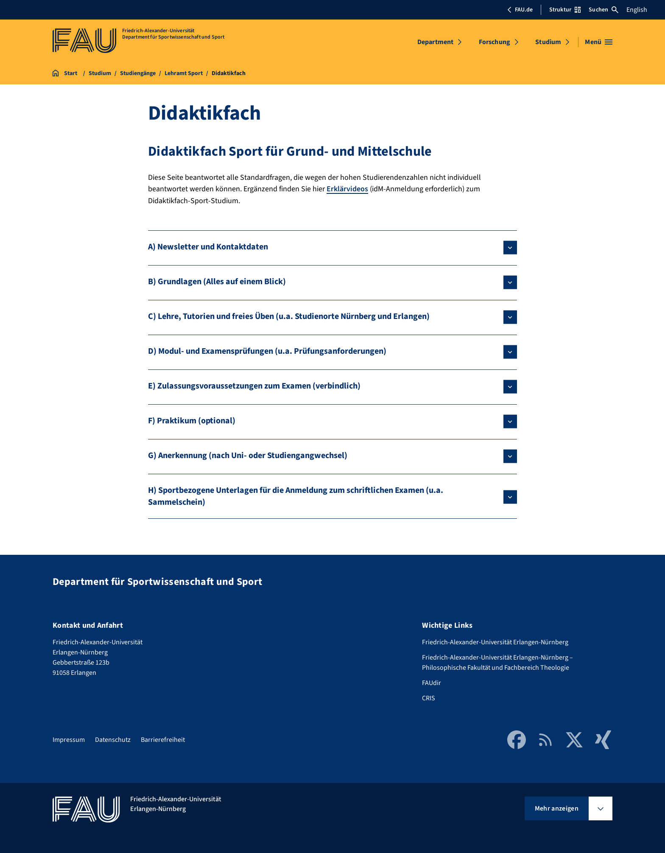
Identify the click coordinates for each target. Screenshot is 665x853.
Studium (548, 42)
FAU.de (520, 10)
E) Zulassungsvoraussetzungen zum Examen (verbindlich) (254, 386)
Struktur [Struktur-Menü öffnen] (565, 10)
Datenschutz (113, 739)
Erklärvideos (347, 189)
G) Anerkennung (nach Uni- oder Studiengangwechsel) (247, 455)
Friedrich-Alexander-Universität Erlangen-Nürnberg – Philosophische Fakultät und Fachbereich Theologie (497, 662)
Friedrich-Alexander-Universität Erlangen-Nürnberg (495, 641)
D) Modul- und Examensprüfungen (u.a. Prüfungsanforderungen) (267, 351)
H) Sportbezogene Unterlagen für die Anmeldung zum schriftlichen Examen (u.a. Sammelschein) (295, 496)
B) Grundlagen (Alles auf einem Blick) (217, 281)
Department (435, 42)
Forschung (494, 42)
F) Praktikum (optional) (191, 420)
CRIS (428, 697)
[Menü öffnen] (598, 42)
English (636, 9)
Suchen (603, 10)
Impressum (69, 739)
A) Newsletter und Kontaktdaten (208, 246)
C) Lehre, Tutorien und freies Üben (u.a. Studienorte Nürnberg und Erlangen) (289, 316)
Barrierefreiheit (163, 739)
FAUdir (431, 682)
